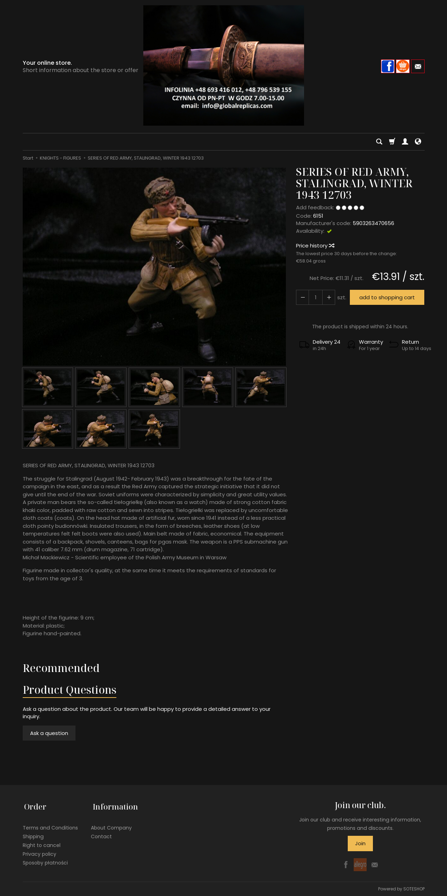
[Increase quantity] (302, 297)
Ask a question (49, 733)
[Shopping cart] (392, 141)
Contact (101, 833)
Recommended (61, 668)
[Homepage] (223, 65)
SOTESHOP (414, 889)
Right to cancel (41, 841)
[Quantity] (315, 297)
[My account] (405, 141)
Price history (315, 245)
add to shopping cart (386, 297)
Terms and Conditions (50, 824)
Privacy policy (39, 850)
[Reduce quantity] (327, 297)
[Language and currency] (418, 141)
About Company (111, 824)
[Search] (379, 141)
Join (360, 843)
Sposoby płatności (45, 858)
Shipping (33, 833)
